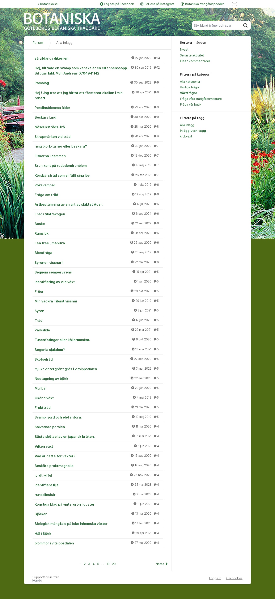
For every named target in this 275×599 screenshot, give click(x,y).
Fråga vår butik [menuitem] (190, 104)
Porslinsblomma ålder (99, 107)
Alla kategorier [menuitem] (190, 82)
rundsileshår (99, 494)
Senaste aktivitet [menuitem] (192, 55)
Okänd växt (99, 397)
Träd (99, 320)
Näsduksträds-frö (99, 126)
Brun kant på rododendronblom (99, 165)
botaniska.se (48, 4)
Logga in (215, 578)
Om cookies (234, 578)
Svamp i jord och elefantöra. (99, 417)
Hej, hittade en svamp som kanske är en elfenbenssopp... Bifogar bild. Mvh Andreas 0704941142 (99, 70)
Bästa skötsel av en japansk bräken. (99, 436)
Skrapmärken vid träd (99, 136)
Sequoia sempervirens (99, 272)
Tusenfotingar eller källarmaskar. (99, 339)
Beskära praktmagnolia (99, 465)
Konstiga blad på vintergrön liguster (99, 504)
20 (114, 564)
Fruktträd (99, 407)
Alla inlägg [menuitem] (187, 125)
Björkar (99, 513)
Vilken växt (99, 446)
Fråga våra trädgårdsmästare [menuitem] (201, 99)
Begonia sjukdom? (99, 349)
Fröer (99, 291)
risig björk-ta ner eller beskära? (99, 146)
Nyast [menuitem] (184, 49)
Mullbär (99, 388)
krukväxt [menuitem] (186, 136)
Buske (99, 223)
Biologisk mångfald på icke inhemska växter (99, 523)
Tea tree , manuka (99, 243)
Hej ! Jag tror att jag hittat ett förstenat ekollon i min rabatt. (99, 95)
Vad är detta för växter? (99, 456)
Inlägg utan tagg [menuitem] (193, 131)
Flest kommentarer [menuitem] (195, 61)
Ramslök (99, 233)
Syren (99, 310)
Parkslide (99, 330)
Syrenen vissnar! (99, 262)
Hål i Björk (99, 533)
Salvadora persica (99, 426)
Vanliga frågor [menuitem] (190, 87)
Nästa (160, 564)
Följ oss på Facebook (117, 4)
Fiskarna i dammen (99, 155)
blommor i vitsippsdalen (99, 543)
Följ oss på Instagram (157, 4)
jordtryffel (99, 475)
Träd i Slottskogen (99, 214)
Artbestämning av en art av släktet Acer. (99, 204)
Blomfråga (99, 252)
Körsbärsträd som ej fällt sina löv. (99, 175)
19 (108, 564)
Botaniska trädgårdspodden (202, 4)
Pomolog (99, 82)
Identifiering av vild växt (99, 281)
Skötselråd (99, 359)
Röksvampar (99, 185)
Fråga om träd (99, 194)
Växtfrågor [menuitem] (188, 93)
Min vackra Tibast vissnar (99, 301)
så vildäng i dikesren (99, 58)
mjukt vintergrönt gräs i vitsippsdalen (99, 368)
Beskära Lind (99, 117)
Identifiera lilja (99, 485)
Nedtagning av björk (99, 378)
